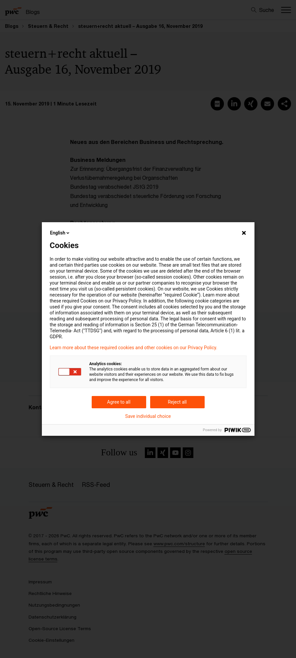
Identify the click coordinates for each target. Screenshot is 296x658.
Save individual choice (148, 416)
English (60, 232)
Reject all (177, 402)
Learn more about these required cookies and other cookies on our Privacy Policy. (134, 347)
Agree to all (118, 402)
